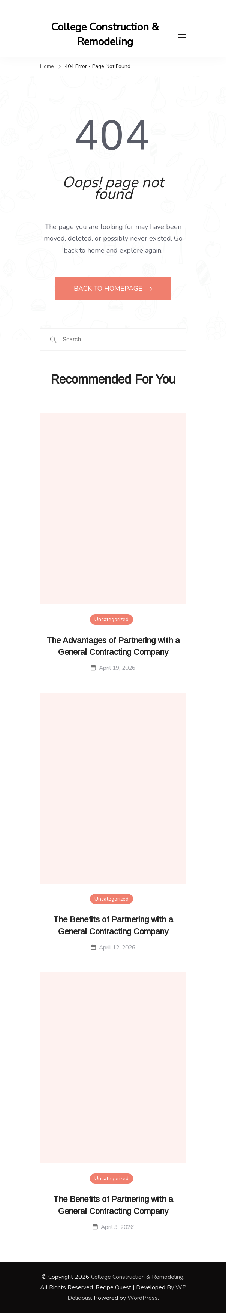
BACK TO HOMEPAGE (109, 288)
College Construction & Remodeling (105, 34)
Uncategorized (111, 619)
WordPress (142, 1298)
